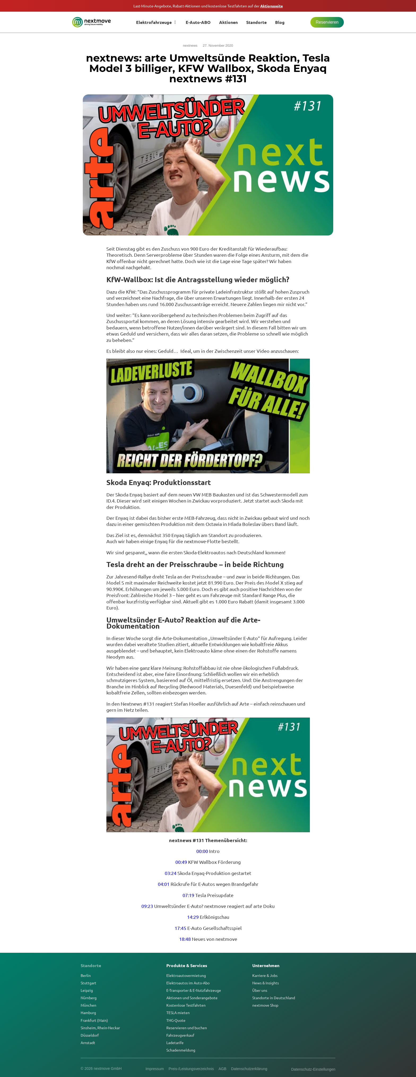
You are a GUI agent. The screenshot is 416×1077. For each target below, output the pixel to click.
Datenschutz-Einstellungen (313, 1069)
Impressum (154, 1068)
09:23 (147, 906)
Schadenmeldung (180, 1050)
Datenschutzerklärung (250, 1068)
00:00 (202, 851)
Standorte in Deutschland (273, 997)
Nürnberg (89, 997)
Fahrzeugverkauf (180, 1035)
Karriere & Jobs (265, 975)
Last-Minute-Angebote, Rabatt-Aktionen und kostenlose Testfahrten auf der (208, 5)
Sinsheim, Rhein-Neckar (100, 1027)
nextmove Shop (265, 1005)
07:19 (188, 895)
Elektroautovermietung (186, 975)
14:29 (193, 917)
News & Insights (265, 982)
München (88, 1005)
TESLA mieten (178, 1012)
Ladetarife (175, 1042)
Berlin (86, 975)
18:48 (185, 939)
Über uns (259, 990)
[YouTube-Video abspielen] (208, 416)
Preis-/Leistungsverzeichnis (190, 1068)
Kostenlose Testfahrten (186, 1005)
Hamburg (88, 1012)
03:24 (170, 873)
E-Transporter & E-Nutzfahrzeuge (193, 990)
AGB (223, 1068)
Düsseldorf (90, 1035)
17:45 (180, 928)
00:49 (181, 862)
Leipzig (87, 990)
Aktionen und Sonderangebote (192, 997)
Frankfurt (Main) (94, 1020)
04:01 (164, 884)
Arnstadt (88, 1042)
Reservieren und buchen (186, 1027)
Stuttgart (88, 982)
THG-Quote (175, 1020)
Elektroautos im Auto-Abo (188, 982)
